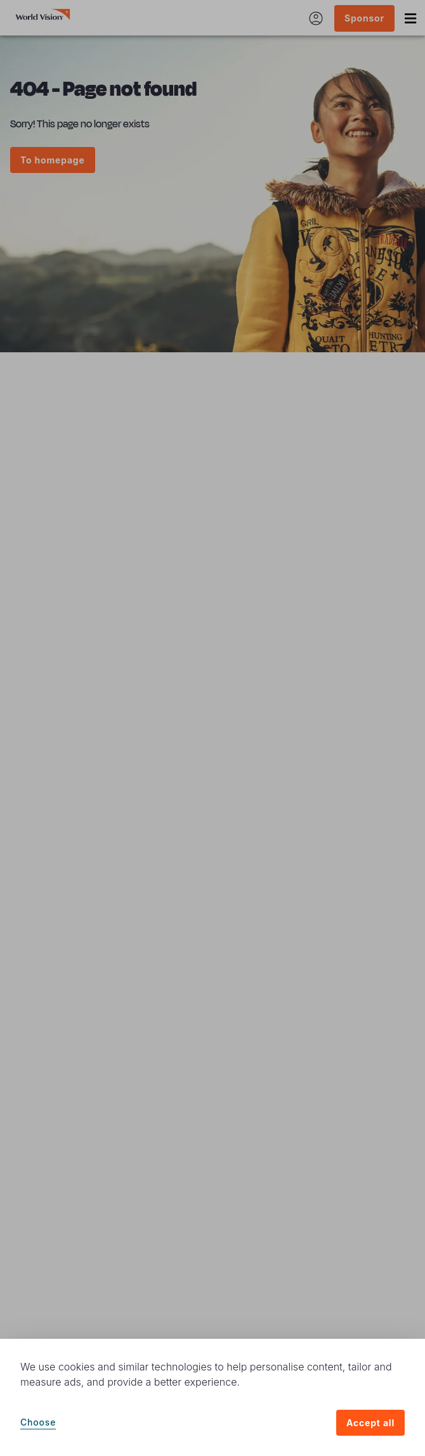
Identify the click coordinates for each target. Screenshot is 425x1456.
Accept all (370, 1422)
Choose (38, 1422)
